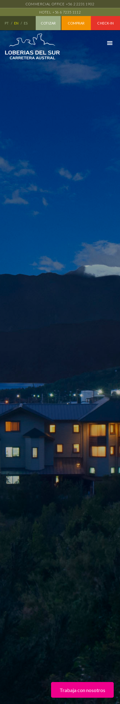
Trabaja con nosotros (82, 690)
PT (7, 23)
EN (16, 23)
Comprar (76, 23)
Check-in (105, 23)
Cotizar (48, 23)
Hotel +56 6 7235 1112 (60, 12)
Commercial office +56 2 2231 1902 (60, 4)
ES (26, 23)
